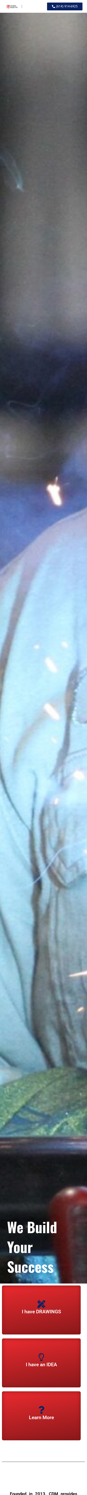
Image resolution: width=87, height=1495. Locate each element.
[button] (21, 6)
